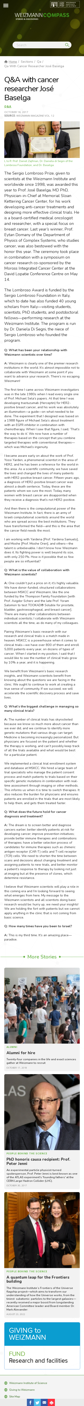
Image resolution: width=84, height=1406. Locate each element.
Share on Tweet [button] (37, 1402)
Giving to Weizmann (22, 1390)
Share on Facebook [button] (30, 1402)
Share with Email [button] (44, 1402)
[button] (51, 1402)
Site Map (14, 1396)
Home (13, 62)
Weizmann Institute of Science (28, 1383)
